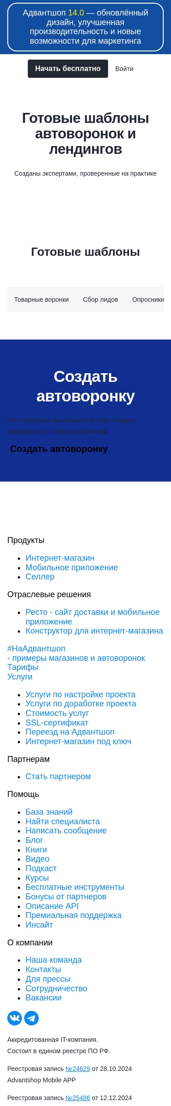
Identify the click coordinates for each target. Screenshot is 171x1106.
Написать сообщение (66, 830)
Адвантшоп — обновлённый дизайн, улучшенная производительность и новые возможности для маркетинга (85, 27)
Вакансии (44, 997)
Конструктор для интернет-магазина (94, 630)
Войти (124, 68)
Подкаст (41, 868)
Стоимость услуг (57, 713)
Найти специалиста (63, 821)
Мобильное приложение (72, 567)
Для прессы (48, 979)
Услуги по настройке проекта (80, 694)
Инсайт (39, 924)
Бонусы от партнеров (66, 896)
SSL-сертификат (57, 722)
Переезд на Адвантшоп (70, 731)
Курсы (37, 878)
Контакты (43, 969)
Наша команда (54, 959)
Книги (36, 849)
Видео (38, 858)
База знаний (49, 812)
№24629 (78, 1068)
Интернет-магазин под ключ (78, 741)
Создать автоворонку (59, 449)
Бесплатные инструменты (75, 887)
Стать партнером (58, 776)
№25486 (78, 1097)
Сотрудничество (57, 988)
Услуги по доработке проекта (81, 703)
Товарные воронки (41, 299)
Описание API (52, 906)
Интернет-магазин (60, 558)
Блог (34, 840)
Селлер (40, 576)
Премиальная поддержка (74, 915)
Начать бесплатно (68, 68)
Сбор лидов (100, 299)
